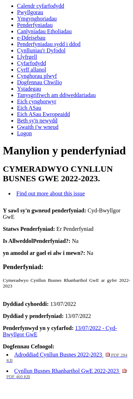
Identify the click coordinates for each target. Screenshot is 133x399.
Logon (24, 133)
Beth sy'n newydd (37, 121)
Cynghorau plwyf (37, 76)
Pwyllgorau (30, 12)
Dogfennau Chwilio (39, 82)
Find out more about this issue (50, 193)
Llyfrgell (27, 57)
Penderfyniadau (34, 25)
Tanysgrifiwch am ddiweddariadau (56, 95)
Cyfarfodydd (31, 63)
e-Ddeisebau (31, 38)
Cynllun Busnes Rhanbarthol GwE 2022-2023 (66, 373)
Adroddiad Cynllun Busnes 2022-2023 (66, 357)
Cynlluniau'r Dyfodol (41, 50)
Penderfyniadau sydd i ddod (49, 44)
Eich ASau (29, 108)
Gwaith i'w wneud (38, 127)
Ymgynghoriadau (37, 19)
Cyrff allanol (31, 70)
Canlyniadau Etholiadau (44, 31)
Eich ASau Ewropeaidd (43, 114)
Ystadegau (29, 89)
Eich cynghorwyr (36, 101)
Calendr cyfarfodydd (40, 6)
